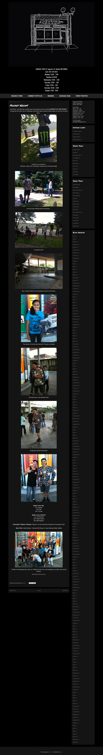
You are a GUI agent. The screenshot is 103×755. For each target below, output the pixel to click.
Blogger (60, 752)
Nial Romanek (76, 204)
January (74, 247)
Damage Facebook (77, 139)
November (75, 252)
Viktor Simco (76, 217)
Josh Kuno (75, 152)
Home (39, 590)
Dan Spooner (76, 206)
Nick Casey (75, 160)
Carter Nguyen (76, 158)
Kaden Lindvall (76, 149)
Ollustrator (51, 752)
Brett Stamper (76, 193)
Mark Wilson (76, 226)
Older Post (65, 590)
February (75, 244)
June (74, 266)
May (74, 236)
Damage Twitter (76, 136)
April (74, 239)
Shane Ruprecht (76, 195)
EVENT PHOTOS (82, 96)
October (75, 255)
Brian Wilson (76, 223)
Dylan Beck (75, 171)
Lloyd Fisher (75, 174)
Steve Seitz (75, 166)
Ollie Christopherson (77, 190)
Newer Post (13, 590)
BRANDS (51, 96)
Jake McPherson (76, 184)
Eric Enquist (75, 215)
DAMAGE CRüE (64, 96)
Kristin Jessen (76, 201)
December (75, 250)
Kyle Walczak (76, 163)
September (75, 258)
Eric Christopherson (77, 212)
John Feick (75, 169)
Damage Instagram (77, 131)
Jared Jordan (75, 220)
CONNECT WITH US (35, 96)
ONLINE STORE (16, 96)
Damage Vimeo (76, 134)
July (74, 263)
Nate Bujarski (76, 187)
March (74, 241)
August (74, 261)
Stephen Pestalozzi (77, 155)
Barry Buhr (75, 209)
